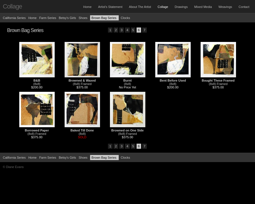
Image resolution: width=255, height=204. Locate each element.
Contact (244, 6)
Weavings (225, 6)
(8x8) (36, 84)
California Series (14, 18)
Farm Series (47, 18)
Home (87, 6)
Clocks (125, 18)
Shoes (82, 18)
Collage (163, 6)
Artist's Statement (110, 6)
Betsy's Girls (67, 18)
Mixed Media (203, 6)
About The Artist (140, 6)
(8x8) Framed (82, 84)
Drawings (181, 6)
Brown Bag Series (104, 18)
